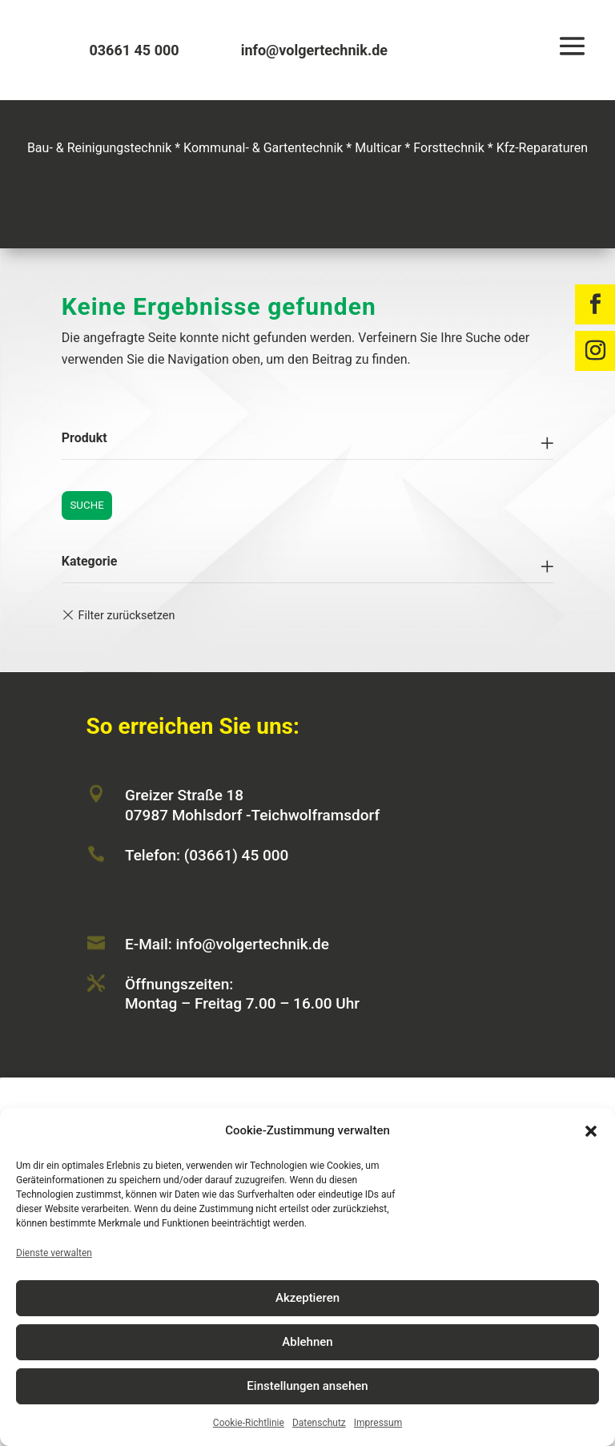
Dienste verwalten (54, 1253)
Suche (86, 505)
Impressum (378, 1422)
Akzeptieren (307, 1298)
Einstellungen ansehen (307, 1386)
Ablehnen (307, 1342)
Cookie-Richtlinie (248, 1422)
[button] (591, 1131)
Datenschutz (319, 1422)
